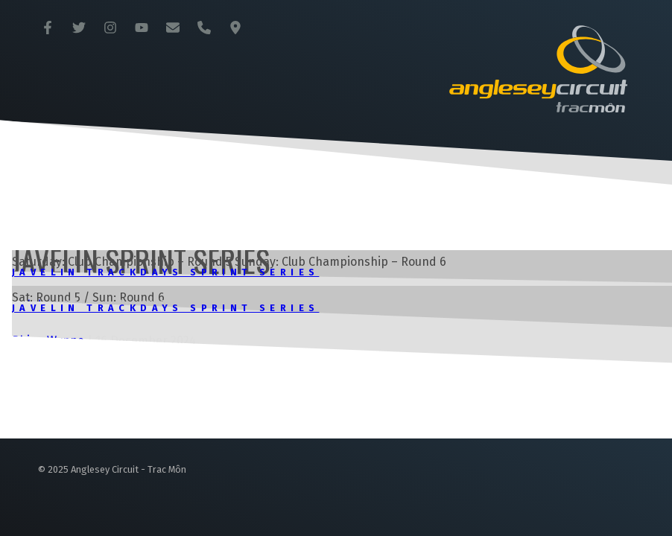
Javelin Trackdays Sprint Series (165, 272)
